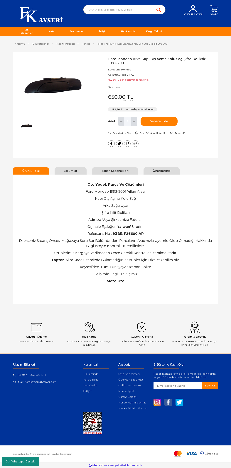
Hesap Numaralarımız (132, 402)
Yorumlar (70, 171)
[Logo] (41, 14)
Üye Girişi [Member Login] (188, 14)
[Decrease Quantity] (121, 121)
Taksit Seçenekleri (115, 171)
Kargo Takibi (91, 379)
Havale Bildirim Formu (132, 408)
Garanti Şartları (127, 396)
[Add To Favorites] (119, 133)
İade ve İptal (126, 391)
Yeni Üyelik (90, 385)
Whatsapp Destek (20, 461)
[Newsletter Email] (178, 385)
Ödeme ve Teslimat (130, 379)
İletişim (87, 391)
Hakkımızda (90, 374)
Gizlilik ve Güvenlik (129, 385)
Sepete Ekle (159, 121)
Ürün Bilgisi (31, 171)
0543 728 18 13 (38, 374)
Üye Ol (199, 14)
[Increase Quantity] (134, 121)
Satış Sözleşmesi (129, 374)
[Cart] (214, 10)
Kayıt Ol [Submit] (210, 385)
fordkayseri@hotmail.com (41, 381)
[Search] (124, 9)
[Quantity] (127, 121)
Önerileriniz (162, 171)
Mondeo (126, 69)
